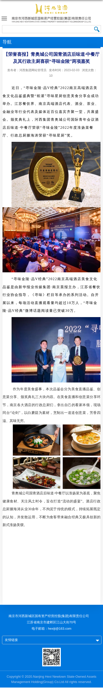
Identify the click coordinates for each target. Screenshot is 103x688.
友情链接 (11, 640)
